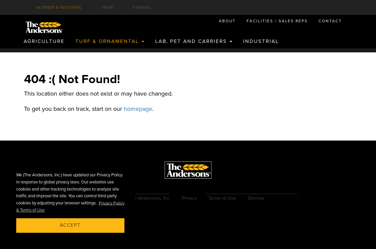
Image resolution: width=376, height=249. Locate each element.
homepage (138, 109)
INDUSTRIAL (261, 41)
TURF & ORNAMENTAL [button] (109, 41)
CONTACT (330, 21)
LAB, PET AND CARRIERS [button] (193, 41)
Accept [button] (70, 225)
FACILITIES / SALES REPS (277, 21)
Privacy (189, 198)
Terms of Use (222, 198)
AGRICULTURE (44, 41)
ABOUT (227, 21)
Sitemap (256, 198)
